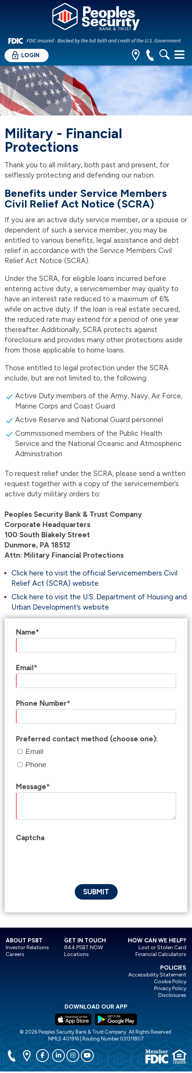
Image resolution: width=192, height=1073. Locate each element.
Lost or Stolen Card (162, 947)
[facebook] (42, 1055)
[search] (164, 55)
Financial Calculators (160, 954)
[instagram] (72, 1055)
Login (25, 55)
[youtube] (87, 1055)
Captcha (30, 837)
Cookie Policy (170, 981)
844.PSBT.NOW (83, 947)
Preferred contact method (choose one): (87, 739)
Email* (26, 667)
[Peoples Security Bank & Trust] (96, 18)
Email (34, 751)
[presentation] (73, 858)
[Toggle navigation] (179, 54)
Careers (15, 954)
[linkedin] (58, 1055)
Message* (33, 786)
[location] (135, 55)
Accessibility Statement (157, 975)
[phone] (150, 55)
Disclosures (172, 995)
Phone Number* (43, 703)
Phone (35, 765)
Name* (27, 632)
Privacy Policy (170, 988)
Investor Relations (27, 947)
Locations (76, 954)
